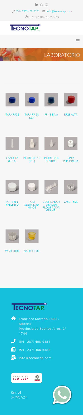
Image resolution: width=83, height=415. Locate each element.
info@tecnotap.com (59, 11)
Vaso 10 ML (31, 251)
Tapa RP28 (12, 114)
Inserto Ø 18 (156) (31, 159)
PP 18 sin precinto (12, 203)
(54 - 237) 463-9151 (28, 11)
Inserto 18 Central (51, 159)
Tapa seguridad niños (31, 204)
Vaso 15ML (71, 202)
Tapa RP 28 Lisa (32, 116)
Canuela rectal (12, 159)
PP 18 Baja (51, 114)
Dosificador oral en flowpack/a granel (51, 206)
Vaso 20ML (12, 251)
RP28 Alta (70, 114)
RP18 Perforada (70, 159)
